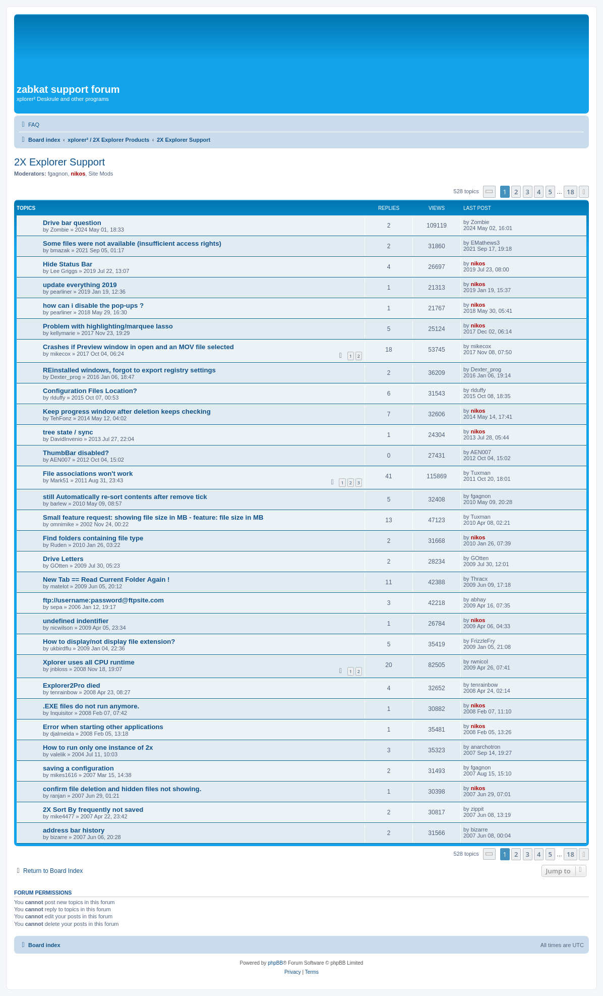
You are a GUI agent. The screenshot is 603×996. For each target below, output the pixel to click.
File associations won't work (88, 473)
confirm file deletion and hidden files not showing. (122, 789)
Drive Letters (63, 559)
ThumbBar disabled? (76, 453)
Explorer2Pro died (71, 685)
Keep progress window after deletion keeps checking (127, 411)
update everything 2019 (80, 285)
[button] (489, 191)
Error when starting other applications (103, 727)
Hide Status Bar (67, 264)
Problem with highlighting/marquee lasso (108, 326)
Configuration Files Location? (90, 391)
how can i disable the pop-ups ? (93, 305)
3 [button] (527, 191)
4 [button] (538, 191)
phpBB (275, 963)
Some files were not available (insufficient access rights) (132, 243)
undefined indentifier (75, 621)
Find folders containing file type (93, 538)
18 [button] (570, 191)
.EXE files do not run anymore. (91, 706)
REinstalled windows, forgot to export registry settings (129, 370)
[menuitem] (29, 125)
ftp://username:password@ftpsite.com (103, 600)
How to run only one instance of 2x (98, 747)
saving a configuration (78, 768)
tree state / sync (68, 432)
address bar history (73, 830)
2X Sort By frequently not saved (93, 809)
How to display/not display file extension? (109, 641)
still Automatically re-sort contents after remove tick (125, 497)
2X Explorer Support (59, 162)
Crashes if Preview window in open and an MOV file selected (138, 347)
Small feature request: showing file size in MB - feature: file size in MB (153, 517)
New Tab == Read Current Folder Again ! (106, 579)
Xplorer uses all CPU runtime (89, 662)
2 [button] (516, 191)
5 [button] (550, 191)
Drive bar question (72, 223)
